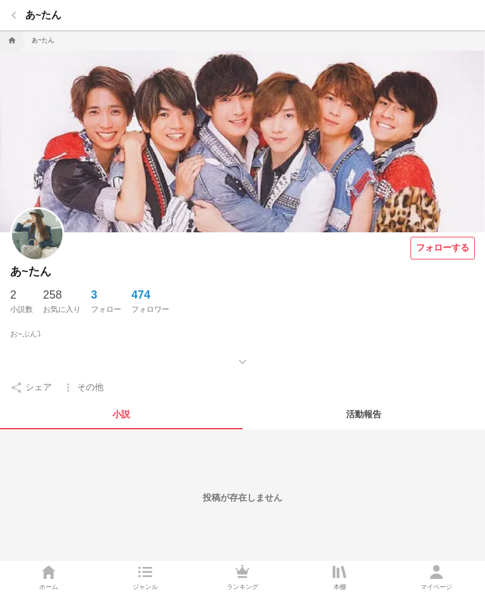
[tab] (121, 414)
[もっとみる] (242, 352)
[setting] (31, 387)
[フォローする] (442, 248)
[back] (14, 15)
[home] (10, 40)
